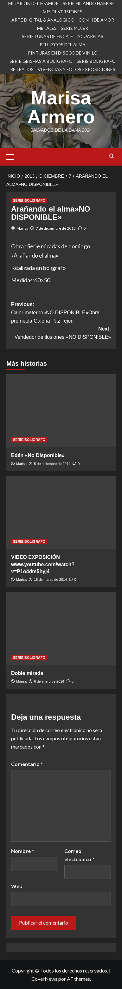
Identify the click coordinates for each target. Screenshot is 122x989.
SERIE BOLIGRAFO (96, 61)
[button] (12, 156)
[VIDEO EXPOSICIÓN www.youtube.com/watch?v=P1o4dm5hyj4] (61, 512)
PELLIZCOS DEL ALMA (63, 44)
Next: (61, 333)
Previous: (61, 313)
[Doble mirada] (61, 628)
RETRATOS (22, 69)
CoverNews (44, 979)
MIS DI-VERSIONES (62, 11)
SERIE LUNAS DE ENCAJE (47, 36)
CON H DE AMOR (96, 20)
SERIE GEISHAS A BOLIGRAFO (41, 61)
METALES (47, 28)
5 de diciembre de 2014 (52, 464)
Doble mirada (27, 673)
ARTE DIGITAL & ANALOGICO (42, 20)
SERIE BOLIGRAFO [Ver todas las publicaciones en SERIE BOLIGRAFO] (29, 200)
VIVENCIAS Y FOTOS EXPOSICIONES (76, 69)
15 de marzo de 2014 (50, 579)
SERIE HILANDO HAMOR (88, 3)
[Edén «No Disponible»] (61, 410)
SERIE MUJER (74, 28)
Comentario (27, 764)
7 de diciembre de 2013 (56, 228)
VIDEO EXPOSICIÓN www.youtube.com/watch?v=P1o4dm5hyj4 (42, 564)
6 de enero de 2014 (49, 681)
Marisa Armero (61, 107)
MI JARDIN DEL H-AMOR (33, 3)
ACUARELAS (90, 36)
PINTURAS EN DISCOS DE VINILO (63, 53)
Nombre (22, 851)
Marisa (22, 228)
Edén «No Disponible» (38, 455)
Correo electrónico (79, 855)
